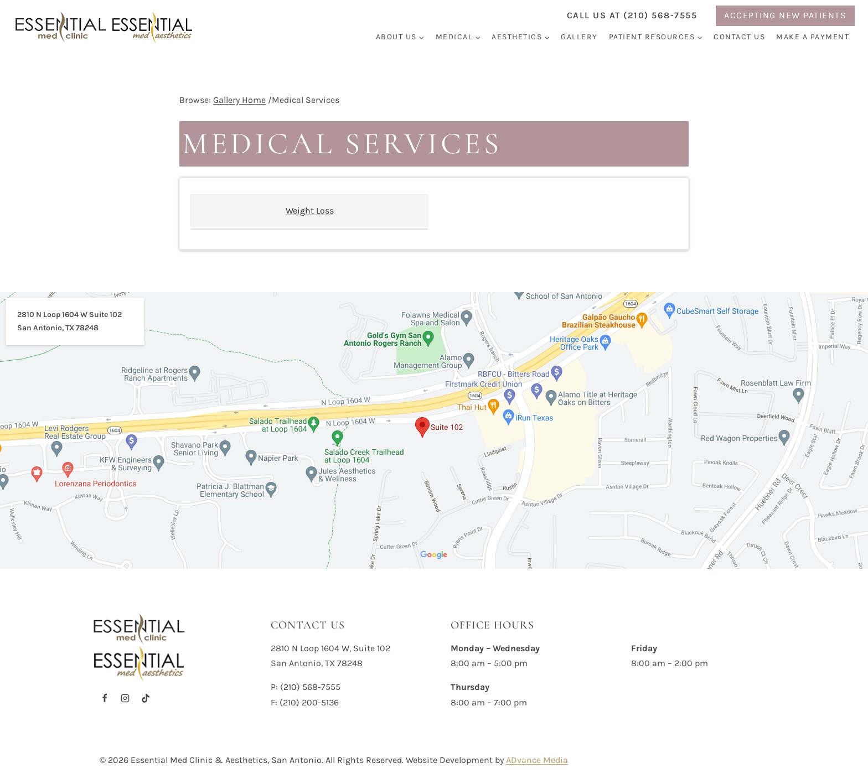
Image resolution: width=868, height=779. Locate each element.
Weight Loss (310, 210)
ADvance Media (537, 760)
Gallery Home (239, 100)
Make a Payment (812, 36)
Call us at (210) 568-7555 (632, 15)
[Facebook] (104, 698)
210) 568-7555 (311, 687)
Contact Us (739, 36)
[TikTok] (145, 698)
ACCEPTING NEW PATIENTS (785, 15)
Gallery (579, 36)
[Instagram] (125, 698)
